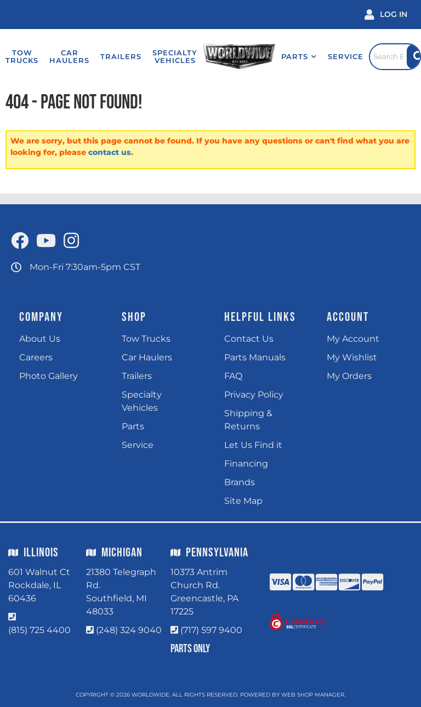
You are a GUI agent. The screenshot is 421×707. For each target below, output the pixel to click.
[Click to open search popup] (390, 56)
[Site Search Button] (412, 56)
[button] (288, 56)
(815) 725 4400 (39, 630)
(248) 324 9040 (129, 630)
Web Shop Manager (312, 694)
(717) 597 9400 (211, 630)
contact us (109, 152)
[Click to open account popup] (386, 14)
